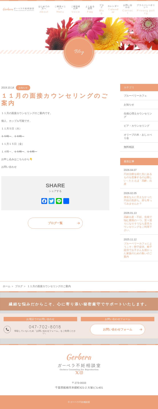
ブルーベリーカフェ (135, 95)
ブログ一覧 (55, 223)
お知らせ (23, 87)
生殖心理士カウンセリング (138, 115)
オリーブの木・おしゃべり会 (138, 136)
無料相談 (129, 146)
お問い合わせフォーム (117, 329)
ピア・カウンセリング (136, 125)
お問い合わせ (9, 166)
